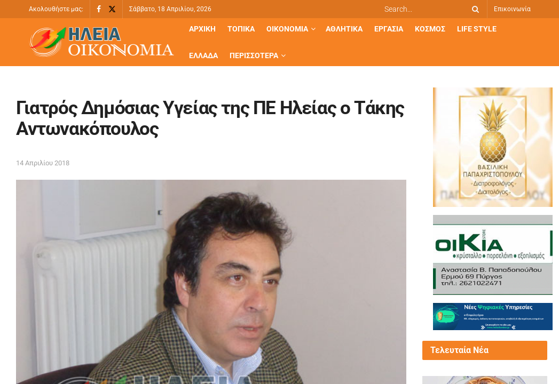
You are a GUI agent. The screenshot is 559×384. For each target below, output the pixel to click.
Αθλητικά (344, 29)
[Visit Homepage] (101, 42)
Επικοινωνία (512, 9)
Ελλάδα (203, 55)
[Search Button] (474, 9)
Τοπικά (241, 29)
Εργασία (388, 29)
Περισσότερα (254, 55)
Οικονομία (287, 29)
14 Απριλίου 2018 (42, 163)
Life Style (477, 29)
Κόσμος (430, 29)
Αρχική (202, 29)
